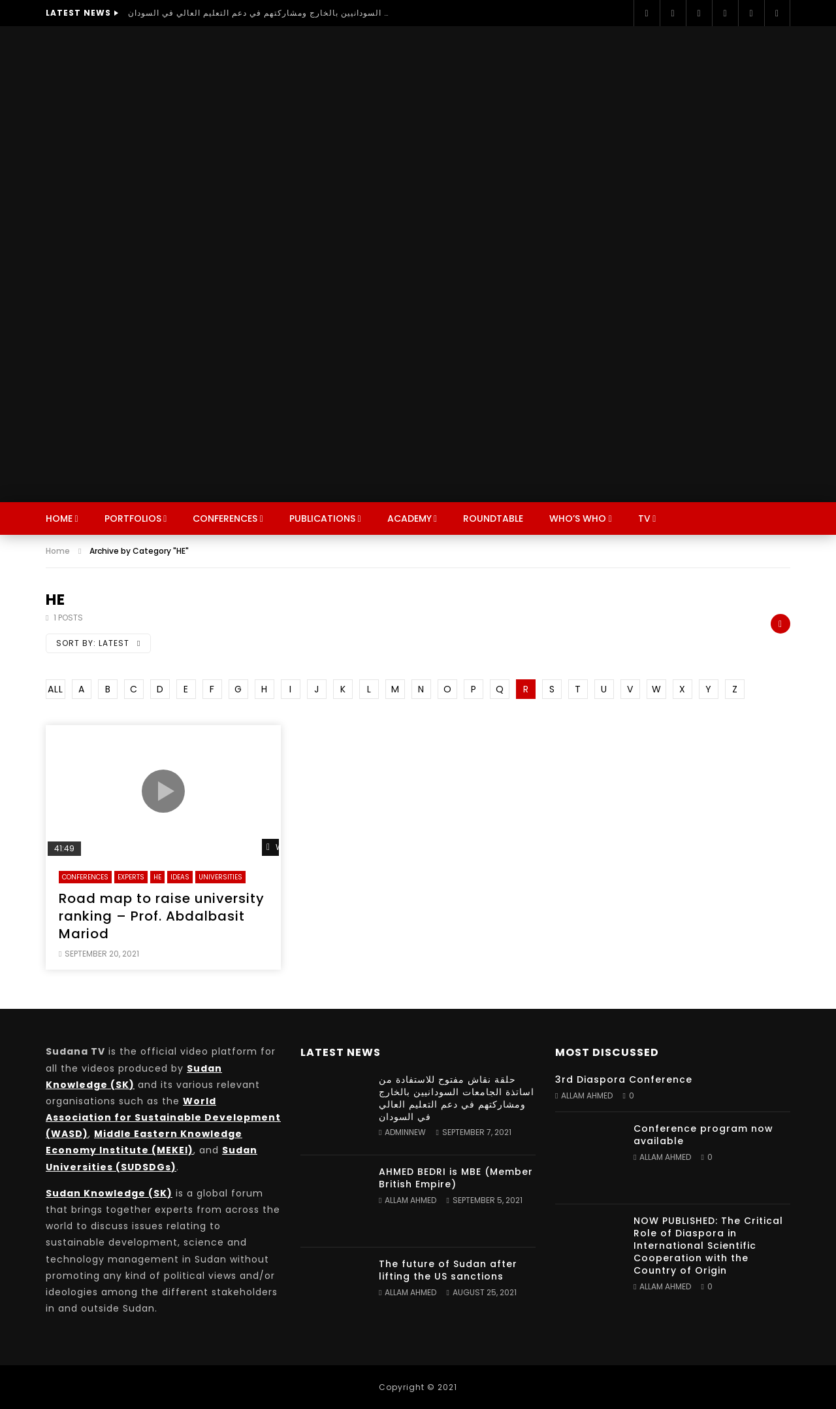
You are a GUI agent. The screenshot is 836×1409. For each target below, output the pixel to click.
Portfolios (132, 518)
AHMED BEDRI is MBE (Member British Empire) (456, 1178)
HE (157, 877)
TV (644, 518)
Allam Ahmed (410, 1200)
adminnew (405, 1132)
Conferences (225, 518)
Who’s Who (577, 518)
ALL (55, 689)
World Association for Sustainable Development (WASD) (163, 1117)
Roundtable (493, 518)
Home (59, 518)
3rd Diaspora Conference (623, 1079)
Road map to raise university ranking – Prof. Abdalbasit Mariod (162, 916)
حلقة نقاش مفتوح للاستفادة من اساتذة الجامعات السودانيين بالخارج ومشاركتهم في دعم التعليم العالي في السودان (258, 12)
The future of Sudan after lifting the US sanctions (448, 1270)
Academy (409, 518)
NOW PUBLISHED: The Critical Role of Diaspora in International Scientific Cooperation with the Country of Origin (708, 1245)
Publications (322, 518)
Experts (131, 877)
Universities (220, 877)
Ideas (179, 877)
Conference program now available (703, 1134)
